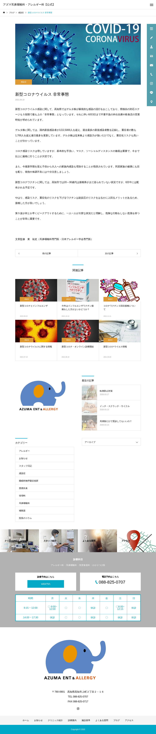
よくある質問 (101, 720)
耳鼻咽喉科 (24, 503)
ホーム (26, 720)
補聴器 (22, 510)
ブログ (116, 720)
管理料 (22, 495)
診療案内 (72, 720)
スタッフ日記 (25, 466)
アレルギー (24, 451)
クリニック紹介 (55, 720)
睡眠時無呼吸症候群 (28, 481)
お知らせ (23, 458)
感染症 (23, 82)
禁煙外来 (23, 488)
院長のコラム (25, 518)
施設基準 (86, 720)
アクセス (129, 720)
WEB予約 (45, 584)
